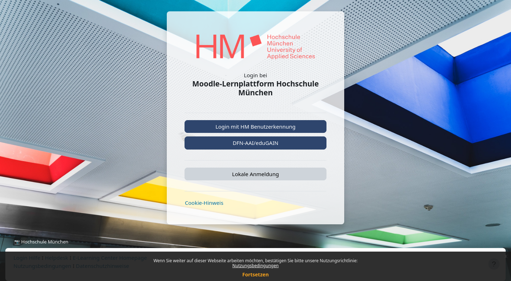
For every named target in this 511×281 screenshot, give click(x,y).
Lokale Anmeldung (255, 174)
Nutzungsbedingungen (255, 266)
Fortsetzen (255, 274)
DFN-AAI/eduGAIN (256, 142)
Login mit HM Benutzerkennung (255, 126)
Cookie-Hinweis (204, 202)
